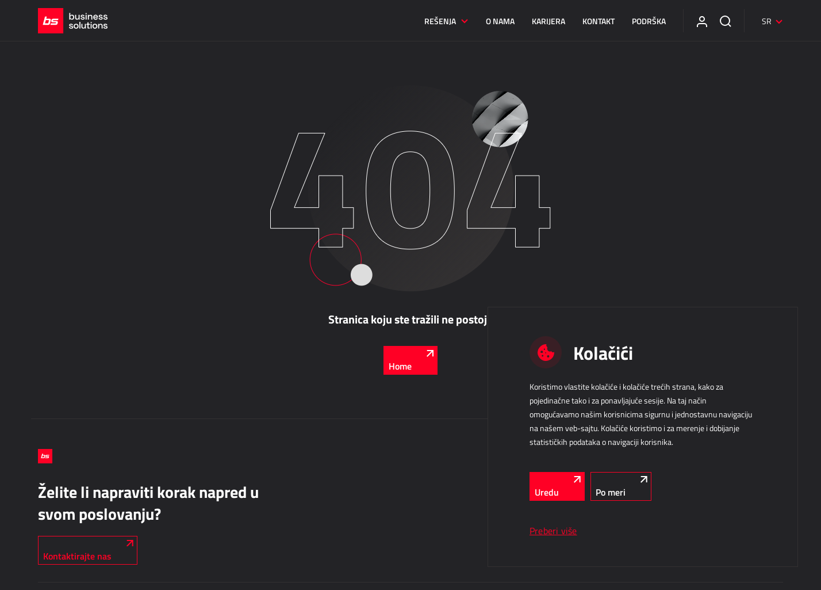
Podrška (649, 21)
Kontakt (598, 21)
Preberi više (553, 530)
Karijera (548, 21)
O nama (500, 21)
